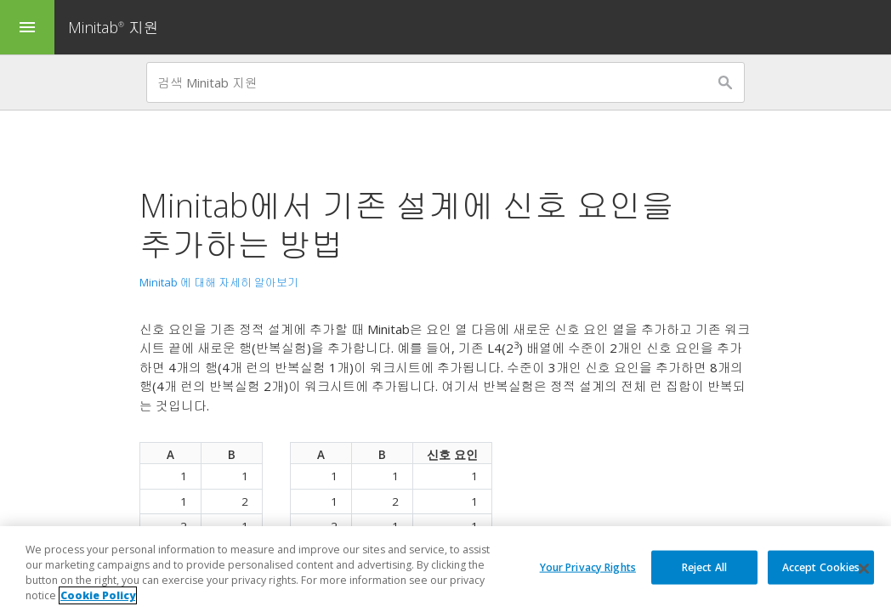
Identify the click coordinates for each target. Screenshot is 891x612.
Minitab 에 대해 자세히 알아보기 (218, 282)
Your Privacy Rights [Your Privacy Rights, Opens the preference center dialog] (588, 566)
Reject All (704, 566)
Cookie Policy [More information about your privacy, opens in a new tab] (97, 596)
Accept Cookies (821, 566)
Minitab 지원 (113, 27)
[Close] (863, 569)
